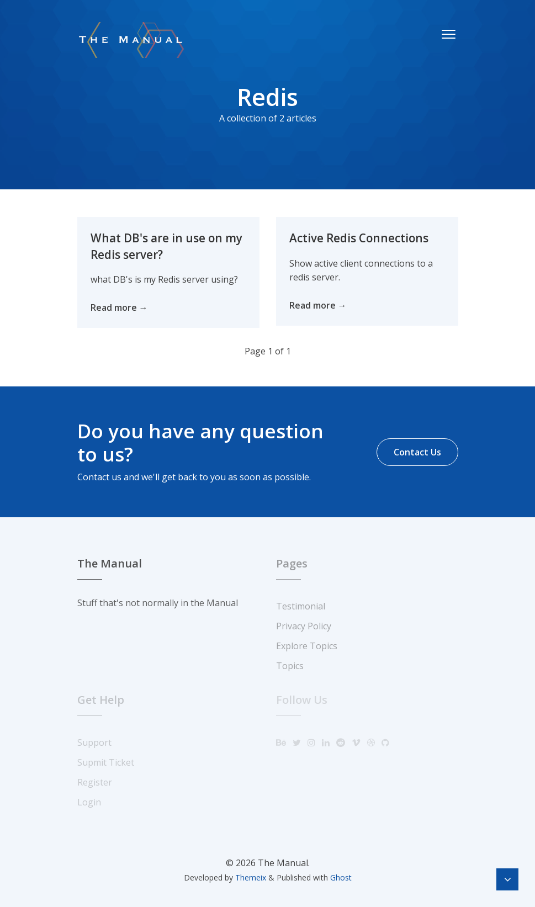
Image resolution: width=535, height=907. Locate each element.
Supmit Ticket (105, 762)
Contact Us (417, 452)
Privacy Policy (303, 626)
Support (94, 742)
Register (94, 782)
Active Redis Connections (359, 238)
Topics (290, 666)
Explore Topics (306, 646)
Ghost (341, 877)
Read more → (119, 307)
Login (89, 802)
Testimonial (300, 606)
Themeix (250, 877)
